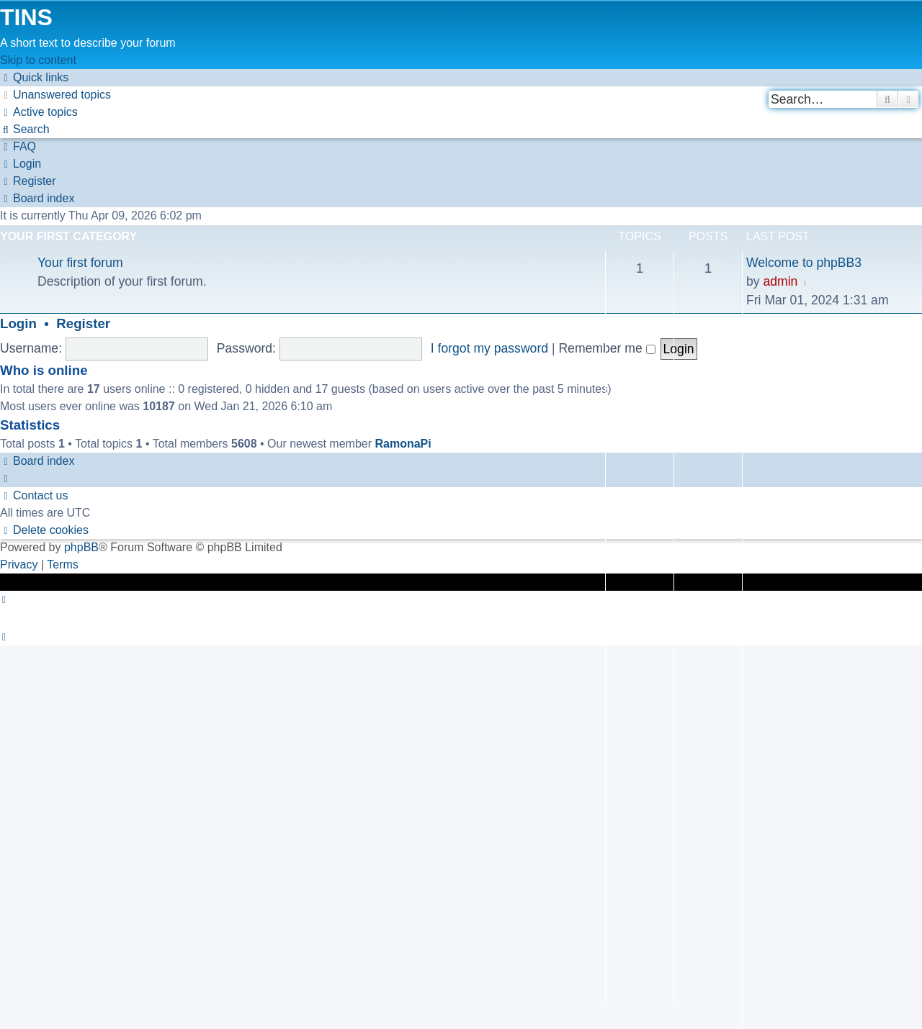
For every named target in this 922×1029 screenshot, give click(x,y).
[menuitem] (55, 95)
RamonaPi (403, 444)
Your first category (68, 236)
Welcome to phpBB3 (803, 262)
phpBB (81, 547)
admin (780, 281)
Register (83, 323)
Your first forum (80, 262)
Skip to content (38, 60)
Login (18, 323)
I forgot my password (489, 348)
